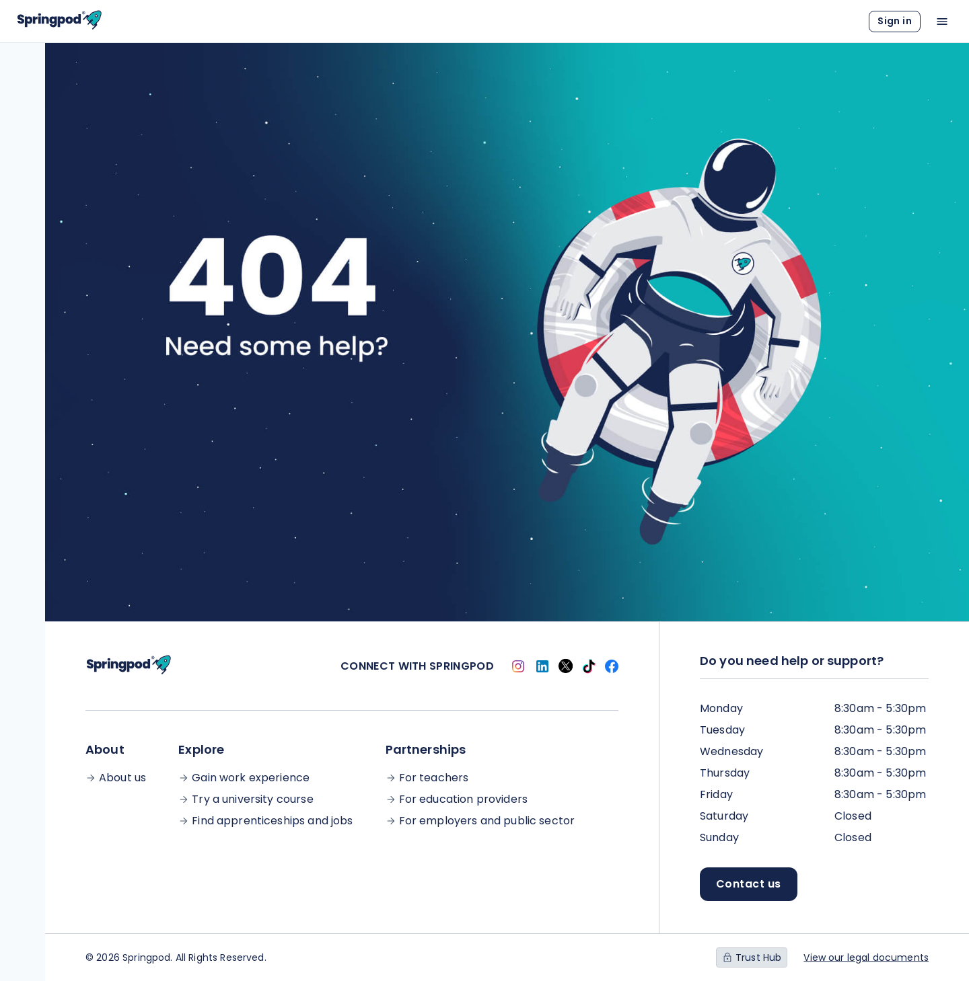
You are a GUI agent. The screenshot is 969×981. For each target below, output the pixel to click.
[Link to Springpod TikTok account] (589, 666)
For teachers (434, 778)
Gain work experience (251, 778)
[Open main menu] (942, 21)
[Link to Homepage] (59, 21)
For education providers (463, 799)
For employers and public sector (487, 821)
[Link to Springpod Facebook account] (611, 666)
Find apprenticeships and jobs (272, 821)
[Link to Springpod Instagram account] (518, 666)
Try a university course (252, 799)
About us (122, 778)
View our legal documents (866, 957)
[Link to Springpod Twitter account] (566, 666)
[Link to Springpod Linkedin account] (542, 666)
